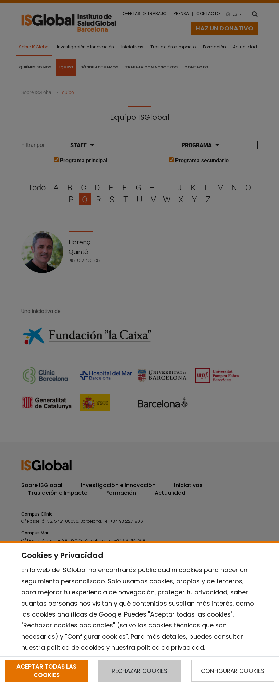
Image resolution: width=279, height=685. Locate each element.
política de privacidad (170, 647)
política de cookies (76, 647)
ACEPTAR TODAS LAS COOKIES (46, 670)
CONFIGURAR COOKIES (232, 671)
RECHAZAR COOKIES (139, 671)
